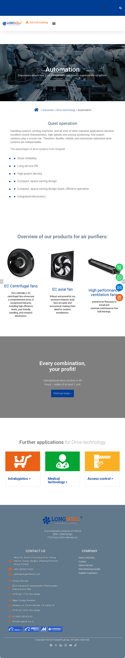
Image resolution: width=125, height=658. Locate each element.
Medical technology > (57, 480)
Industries (48, 110)
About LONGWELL (87, 557)
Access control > (100, 479)
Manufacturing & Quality (89, 569)
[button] (103, 7)
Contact (82, 561)
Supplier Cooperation (88, 573)
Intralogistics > (19, 479)
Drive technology (66, 110)
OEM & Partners (86, 565)
